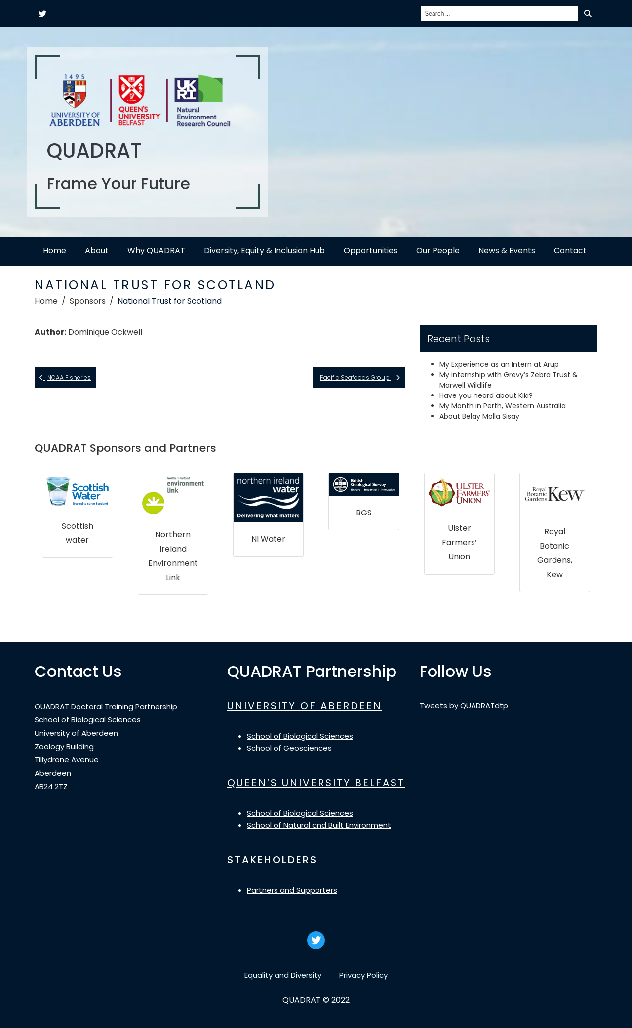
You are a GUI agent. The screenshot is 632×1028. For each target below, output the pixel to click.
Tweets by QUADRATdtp (464, 705)
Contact (570, 250)
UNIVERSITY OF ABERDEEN (304, 705)
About (97, 250)
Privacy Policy (363, 975)
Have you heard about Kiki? (486, 395)
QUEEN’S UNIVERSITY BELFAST (316, 783)
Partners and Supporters (292, 890)
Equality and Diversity (282, 975)
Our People (438, 250)
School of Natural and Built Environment (319, 825)
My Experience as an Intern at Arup (499, 364)
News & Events (506, 250)
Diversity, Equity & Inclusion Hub (264, 250)
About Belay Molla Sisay (479, 416)
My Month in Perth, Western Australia (502, 406)
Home (54, 250)
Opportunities (370, 250)
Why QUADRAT (156, 250)
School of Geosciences (289, 748)
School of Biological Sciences (300, 736)
